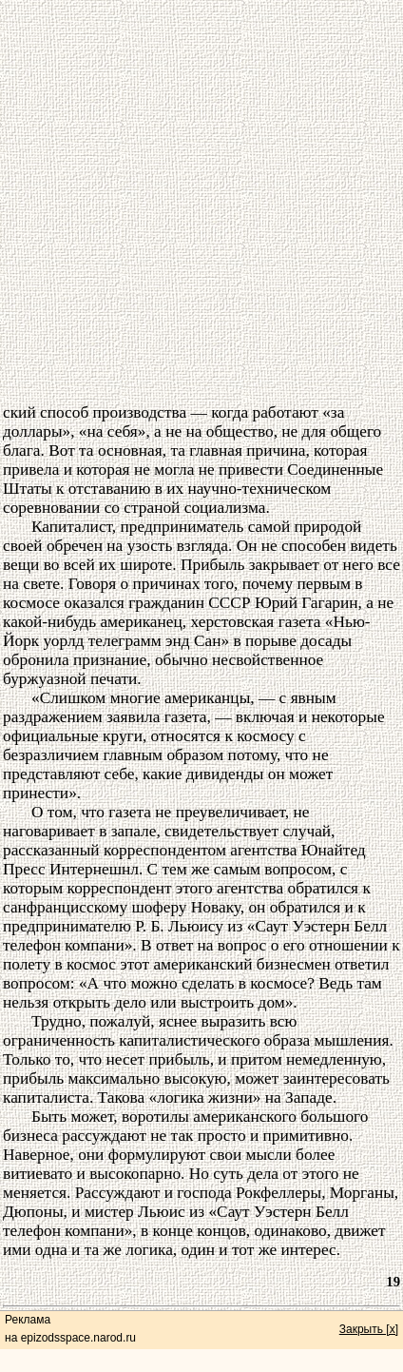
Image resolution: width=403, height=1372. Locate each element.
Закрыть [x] (368, 1329)
